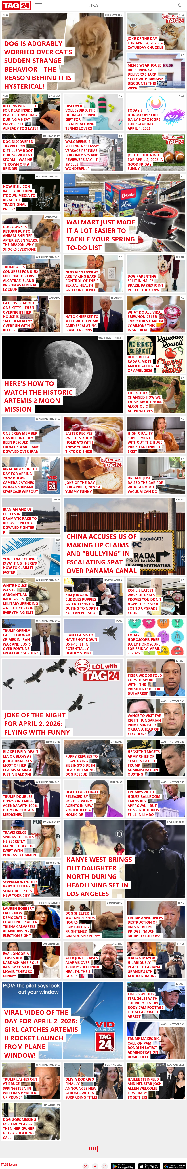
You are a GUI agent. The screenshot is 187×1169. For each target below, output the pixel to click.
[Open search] (180, 5)
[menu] (38, 5)
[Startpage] (16, 5)
